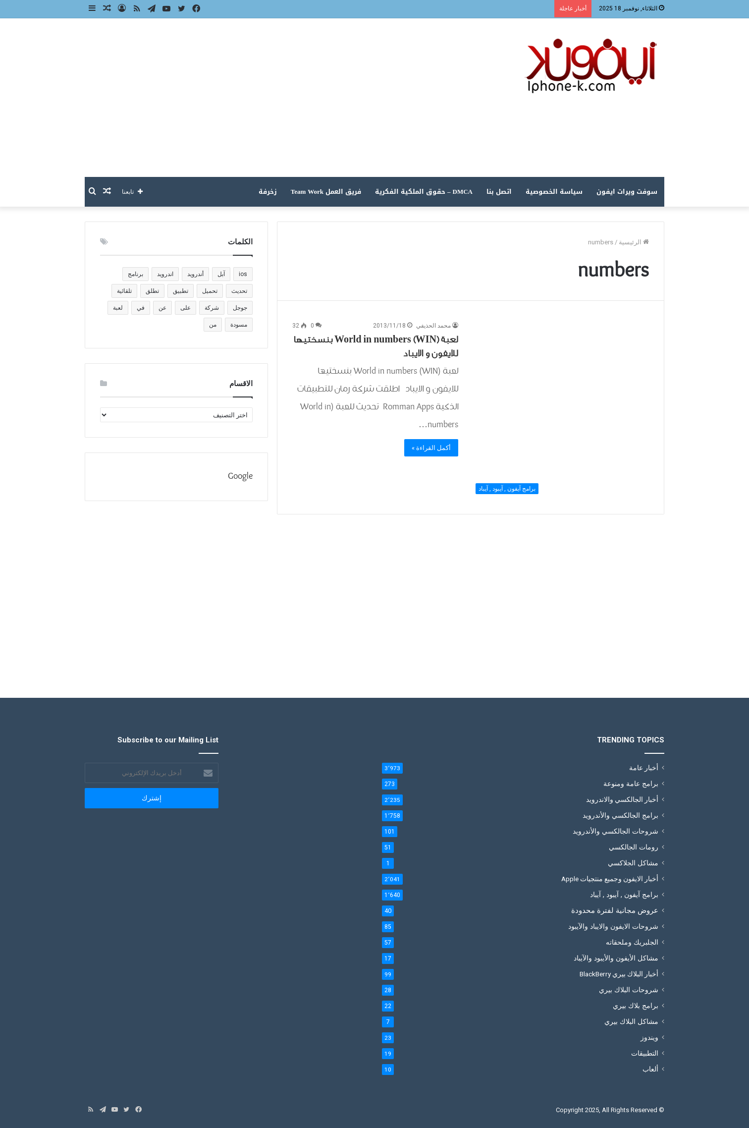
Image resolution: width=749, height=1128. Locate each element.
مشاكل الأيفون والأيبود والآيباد (616, 958)
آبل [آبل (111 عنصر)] (221, 274)
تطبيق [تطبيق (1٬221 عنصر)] (180, 290)
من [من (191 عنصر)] (212, 324)
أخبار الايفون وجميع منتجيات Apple (609, 879)
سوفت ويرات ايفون (626, 191)
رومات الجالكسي (633, 847)
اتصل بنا (499, 191)
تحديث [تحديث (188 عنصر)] (239, 290)
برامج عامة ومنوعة (630, 784)
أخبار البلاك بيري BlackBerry (619, 974)
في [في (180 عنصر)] (141, 307)
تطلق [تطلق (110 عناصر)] (152, 290)
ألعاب (650, 1069)
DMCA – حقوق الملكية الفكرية (424, 191)
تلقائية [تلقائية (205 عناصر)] (124, 290)
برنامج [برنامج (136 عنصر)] (135, 274)
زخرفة (268, 191)
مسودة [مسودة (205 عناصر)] (238, 324)
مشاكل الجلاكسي (633, 863)
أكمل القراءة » (431, 447)
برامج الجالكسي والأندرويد (620, 815)
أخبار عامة (643, 768)
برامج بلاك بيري (635, 1006)
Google (240, 476)
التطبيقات (644, 1053)
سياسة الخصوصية (554, 191)
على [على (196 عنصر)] (185, 307)
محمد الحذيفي (433, 325)
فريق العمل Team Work (326, 191)
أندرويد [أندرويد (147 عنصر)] (195, 274)
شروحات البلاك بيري (628, 990)
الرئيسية (634, 242)
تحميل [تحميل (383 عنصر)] (209, 290)
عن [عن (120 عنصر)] (162, 307)
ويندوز (649, 1037)
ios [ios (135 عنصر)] (243, 274)
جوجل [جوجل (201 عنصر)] (240, 307)
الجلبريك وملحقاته (632, 942)
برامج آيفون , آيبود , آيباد (624, 895)
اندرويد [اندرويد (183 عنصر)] (165, 274)
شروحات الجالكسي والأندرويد (615, 831)
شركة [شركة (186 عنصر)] (212, 307)
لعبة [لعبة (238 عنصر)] (118, 307)
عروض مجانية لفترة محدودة (614, 910)
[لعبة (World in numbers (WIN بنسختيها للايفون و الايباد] (560, 410)
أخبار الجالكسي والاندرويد (622, 799)
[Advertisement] (275, 97)
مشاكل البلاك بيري (631, 1021)
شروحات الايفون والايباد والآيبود (613, 926)
